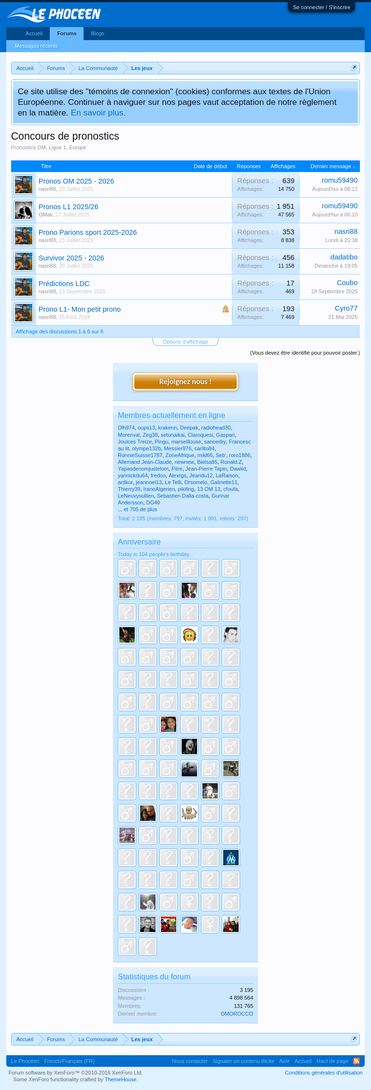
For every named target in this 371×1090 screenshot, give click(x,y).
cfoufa (230, 489)
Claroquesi (200, 435)
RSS (356, 1061)
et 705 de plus (140, 509)
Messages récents (36, 46)
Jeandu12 (201, 475)
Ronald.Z (231, 462)
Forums (66, 33)
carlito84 (204, 448)
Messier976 (177, 448)
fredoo (158, 475)
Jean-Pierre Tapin (206, 469)
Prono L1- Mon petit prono (80, 309)
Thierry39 (129, 489)
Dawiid (238, 469)
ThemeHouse (121, 1079)
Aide (284, 1061)
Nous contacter (190, 1061)
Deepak (189, 427)
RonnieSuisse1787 (140, 455)
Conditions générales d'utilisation (323, 1073)
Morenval (129, 435)
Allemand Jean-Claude (144, 462)
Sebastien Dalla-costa (183, 496)
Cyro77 (346, 308)
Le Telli (173, 482)
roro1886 (239, 455)
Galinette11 (223, 482)
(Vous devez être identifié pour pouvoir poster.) (305, 353)
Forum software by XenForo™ (76, 1073)
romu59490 (339, 180)
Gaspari (225, 435)
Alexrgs (177, 475)
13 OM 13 (208, 489)
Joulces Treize (135, 442)
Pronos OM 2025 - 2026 (76, 181)
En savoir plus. (98, 112)
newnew (184, 462)
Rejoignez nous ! (185, 381)
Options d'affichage (185, 341)
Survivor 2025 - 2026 (71, 258)
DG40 (153, 502)
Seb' (220, 455)
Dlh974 (126, 427)
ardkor (125, 482)
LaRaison (227, 475)
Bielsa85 (207, 462)
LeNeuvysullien (136, 496)
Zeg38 (150, 435)
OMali (46, 214)
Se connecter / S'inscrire (321, 7)
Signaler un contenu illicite (243, 1061)
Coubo (347, 283)
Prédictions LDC (64, 283)
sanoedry (215, 442)
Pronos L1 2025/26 (69, 207)
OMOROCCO (237, 1014)
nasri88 (47, 189)
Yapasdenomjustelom (143, 469)
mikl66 (205, 455)
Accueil (34, 33)
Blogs (97, 33)
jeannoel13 (149, 482)
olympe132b (146, 448)
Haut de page (332, 1061)
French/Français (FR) (69, 1061)
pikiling (186, 489)
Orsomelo (195, 482)
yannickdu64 (133, 475)
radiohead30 (216, 427)
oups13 (146, 427)
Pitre (177, 469)
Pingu (161, 442)
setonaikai (173, 435)
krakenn (167, 427)
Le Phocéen (25, 1061)
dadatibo (343, 257)
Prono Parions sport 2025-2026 (88, 232)
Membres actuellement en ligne (171, 415)
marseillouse (186, 442)
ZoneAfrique (179, 455)
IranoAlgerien (159, 489)
